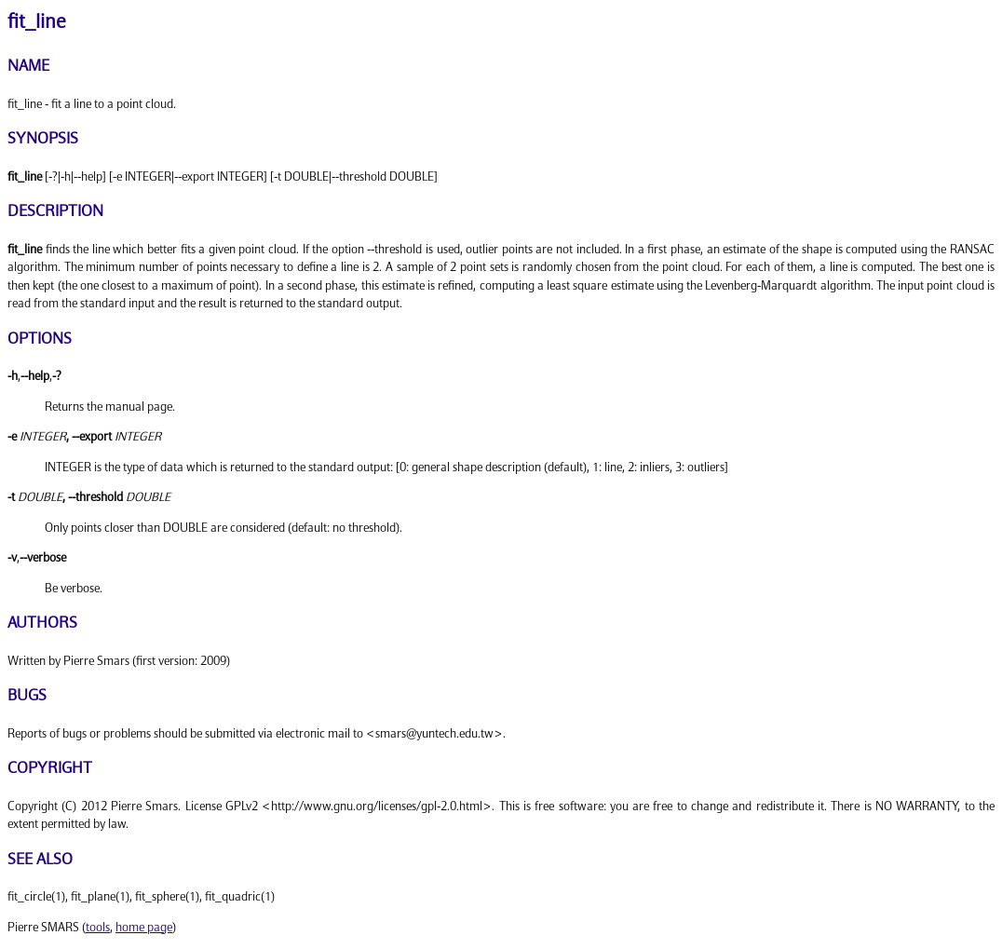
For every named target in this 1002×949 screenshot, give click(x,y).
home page (143, 927)
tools (98, 927)
